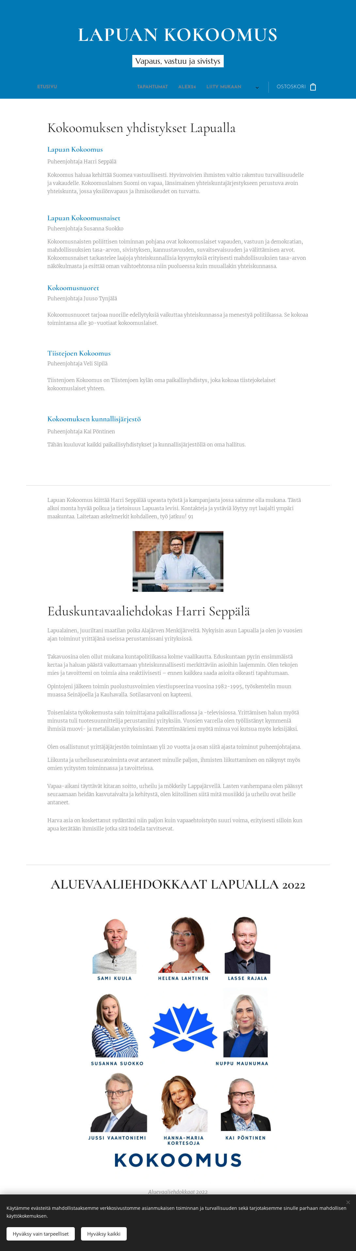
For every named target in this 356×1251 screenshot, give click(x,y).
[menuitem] (118, 87)
